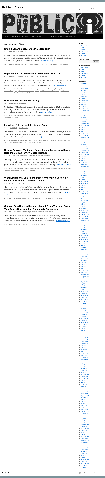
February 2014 (84, 270)
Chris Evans (22, 51)
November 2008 (85, 374)
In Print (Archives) (36, 36)
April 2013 (84, 287)
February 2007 (84, 407)
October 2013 (84, 278)
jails (43, 64)
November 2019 (85, 168)
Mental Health (24, 140)
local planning (56, 91)
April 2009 (84, 368)
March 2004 (84, 430)
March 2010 (84, 351)
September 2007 (85, 396)
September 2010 (85, 343)
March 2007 (84, 405)
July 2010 (83, 345)
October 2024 (84, 100)
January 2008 (84, 390)
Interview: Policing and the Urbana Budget (27, 125)
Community (34, 89)
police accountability (20, 115)
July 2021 (83, 141)
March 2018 (84, 189)
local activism (59, 140)
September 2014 (85, 258)
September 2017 (85, 199)
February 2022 (84, 133)
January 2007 (84, 409)
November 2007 (85, 392)
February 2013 (84, 291)
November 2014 (85, 255)
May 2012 (83, 307)
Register (83, 49)
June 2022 (83, 127)
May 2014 (83, 266)
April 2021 (84, 145)
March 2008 (84, 386)
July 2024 (83, 102)
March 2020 (84, 164)
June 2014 (83, 264)
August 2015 (84, 241)
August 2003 (84, 442)
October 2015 (84, 237)
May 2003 (83, 446)
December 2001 (85, 457)
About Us (7, 36)
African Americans (25, 89)
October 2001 (84, 461)
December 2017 (85, 195)
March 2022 (84, 131)
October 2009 (84, 359)
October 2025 (84, 89)
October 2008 (84, 376)
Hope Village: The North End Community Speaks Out (32, 73)
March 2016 (84, 231)
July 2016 (83, 224)
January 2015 (84, 253)
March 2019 (84, 177)
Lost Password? (85, 51)
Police (16, 64)
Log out (83, 53)
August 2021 (84, 139)
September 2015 (85, 239)
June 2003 (83, 444)
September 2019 (85, 170)
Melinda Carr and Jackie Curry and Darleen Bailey (33, 76)
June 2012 (83, 305)
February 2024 (84, 108)
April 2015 (84, 247)
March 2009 (84, 370)
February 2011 (84, 336)
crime (40, 64)
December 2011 (85, 316)
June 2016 (83, 226)
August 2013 (84, 282)
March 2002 (84, 453)
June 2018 (83, 185)
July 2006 (83, 419)
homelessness (48, 91)
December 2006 (85, 411)
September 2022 (85, 125)
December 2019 (85, 166)
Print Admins (84, 46)
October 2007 (84, 394)
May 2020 (83, 160)
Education (23, 198)
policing (60, 64)
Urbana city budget (30, 142)
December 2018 (85, 179)
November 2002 (85, 448)
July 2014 (83, 262)
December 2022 (85, 121)
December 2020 (85, 150)
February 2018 (84, 191)
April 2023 (84, 118)
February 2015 (84, 251)
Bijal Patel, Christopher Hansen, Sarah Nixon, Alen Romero (36, 212)
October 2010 (84, 341)
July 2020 (83, 156)
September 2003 (85, 440)
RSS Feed (83, 55)
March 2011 (84, 334)
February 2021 (84, 147)
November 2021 (85, 135)
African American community (26, 91)
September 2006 (85, 417)
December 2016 (85, 214)
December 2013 (85, 274)
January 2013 (84, 293)
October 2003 (84, 438)
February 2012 (84, 313)
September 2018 (85, 183)
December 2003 (85, 434)
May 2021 (83, 143)
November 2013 (85, 276)
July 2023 (83, 114)
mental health (8, 142)
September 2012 (85, 299)
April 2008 (84, 384)
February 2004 (84, 432)
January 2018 (84, 193)
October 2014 (84, 257)
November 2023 (85, 110)
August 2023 (84, 112)
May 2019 (83, 174)
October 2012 (84, 297)
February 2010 (84, 353)
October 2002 (84, 450)
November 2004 (85, 424)
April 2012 (84, 309)
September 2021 (85, 137)
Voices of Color (8, 91)
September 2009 (85, 361)
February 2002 (84, 455)
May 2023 (83, 116)
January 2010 (84, 355)
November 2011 (85, 318)
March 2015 (84, 249)
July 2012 (83, 303)
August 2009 (84, 363)
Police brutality (30, 168)
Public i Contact (14, 7)
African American (15, 89)
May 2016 (83, 228)
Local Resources (49, 89)
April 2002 (84, 451)
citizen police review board (62, 168)
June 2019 (83, 172)
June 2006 (83, 421)
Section (26, 64)
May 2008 (83, 382)
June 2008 (83, 380)
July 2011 (83, 326)
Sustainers (25, 36)
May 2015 (83, 245)
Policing (20, 64)
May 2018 (83, 187)
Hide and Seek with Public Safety (22, 100)
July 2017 (83, 203)
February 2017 (84, 210)
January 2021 (84, 148)
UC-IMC (46, 36)
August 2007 (84, 397)
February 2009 (84, 372)
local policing (50, 115)
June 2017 (83, 204)
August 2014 (84, 260)
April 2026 (84, 83)
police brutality (16, 170)
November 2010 (85, 340)
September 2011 (85, 322)
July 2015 (83, 243)
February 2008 (84, 388)
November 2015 (85, 235)
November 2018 (85, 181)
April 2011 (84, 332)
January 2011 (84, 338)
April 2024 (84, 106)
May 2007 (83, 401)
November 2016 (85, 216)
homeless (41, 89)
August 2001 (84, 465)
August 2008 (84, 378)
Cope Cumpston (23, 128)
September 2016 (85, 220)
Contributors (16, 36)
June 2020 (83, 158)
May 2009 (83, 367)
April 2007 (84, 403)
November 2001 (85, 459)
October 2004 (84, 426)
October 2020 (84, 152)
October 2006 (84, 415)
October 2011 (84, 320)
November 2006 (85, 413)
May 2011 (83, 330)
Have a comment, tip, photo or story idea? (64, 36)
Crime (11, 64)
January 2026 (84, 87)
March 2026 (84, 85)
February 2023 (84, 120)
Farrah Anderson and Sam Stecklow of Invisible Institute (35, 155)
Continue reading (48, 60)
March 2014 (84, 268)
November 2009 (85, 357)
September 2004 (85, 428)
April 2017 (84, 208)
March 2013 (84, 289)
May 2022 (83, 129)
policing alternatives (18, 142)
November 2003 (85, 436)
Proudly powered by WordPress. (89, 473)
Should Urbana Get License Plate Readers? (27, 49)
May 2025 (83, 94)
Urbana (31, 64)
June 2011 (83, 328)
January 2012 (84, 314)
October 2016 (84, 218)
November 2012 (85, 295)
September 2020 (85, 154)
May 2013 (83, 285)
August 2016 (84, 222)
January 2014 (84, 272)
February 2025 (84, 96)
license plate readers (51, 64)
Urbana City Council (15, 93)
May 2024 (83, 104)
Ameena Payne (23, 183)
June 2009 (83, 365)
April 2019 (84, 175)
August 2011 (84, 324)
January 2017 (84, 212)
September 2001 (85, 463)
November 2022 (85, 123)
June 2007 (83, 399)
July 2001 (83, 467)
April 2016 (84, 230)
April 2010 (84, 349)
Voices (67, 89)
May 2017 (83, 206)
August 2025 (84, 91)
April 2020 (84, 162)
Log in (82, 47)
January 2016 (84, 233)
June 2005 (83, 423)
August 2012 (84, 301)
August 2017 (84, 201)
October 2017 (84, 197)
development (39, 91)
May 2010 (83, 347)
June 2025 (83, 92)
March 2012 (84, 311)
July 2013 (83, 284)
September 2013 (85, 280)
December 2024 (85, 98)
